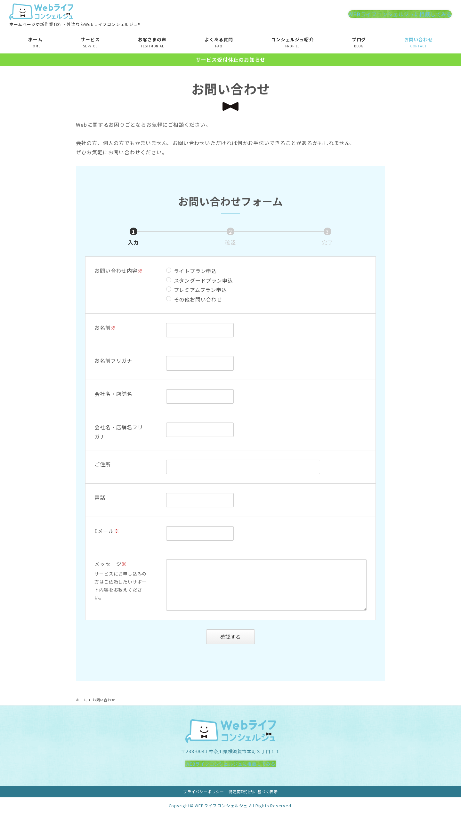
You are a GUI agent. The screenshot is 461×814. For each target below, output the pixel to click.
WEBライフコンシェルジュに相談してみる (400, 14)
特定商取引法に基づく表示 (253, 791)
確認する (236, 637)
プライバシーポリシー (203, 791)
